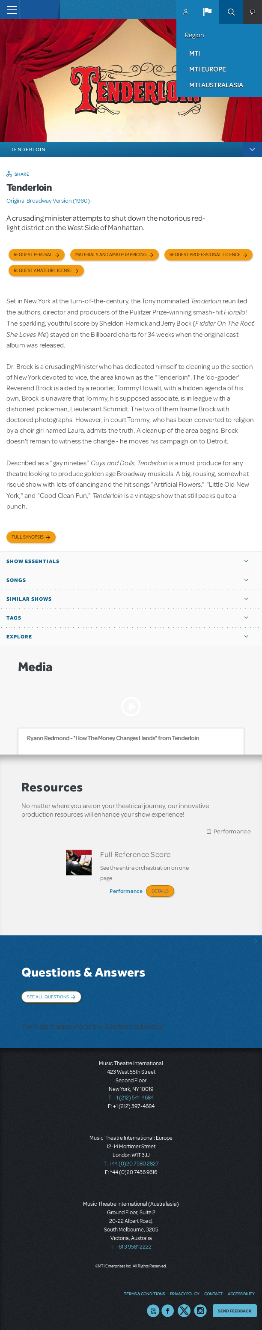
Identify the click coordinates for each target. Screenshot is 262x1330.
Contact (213, 1293)
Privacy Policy (184, 1293)
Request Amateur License (43, 270)
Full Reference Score (135, 854)
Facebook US (167, 1310)
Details (160, 891)
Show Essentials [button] (33, 561)
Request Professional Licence (205, 255)
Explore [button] (19, 637)
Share (22, 174)
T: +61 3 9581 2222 (131, 1246)
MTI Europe (207, 69)
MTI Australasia (216, 85)
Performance (232, 831)
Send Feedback (235, 1310)
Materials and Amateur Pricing (111, 255)
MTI (194, 53)
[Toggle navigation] (9, 9)
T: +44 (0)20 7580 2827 (131, 1163)
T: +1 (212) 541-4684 (131, 1097)
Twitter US (184, 1310)
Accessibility (241, 1293)
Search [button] (231, 12)
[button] (207, 12)
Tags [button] (13, 618)
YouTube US (153, 1310)
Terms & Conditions (144, 1293)
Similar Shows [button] (29, 599)
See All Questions (48, 997)
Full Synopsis (28, 537)
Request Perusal (33, 255)
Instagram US (200, 1310)
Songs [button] (16, 580)
